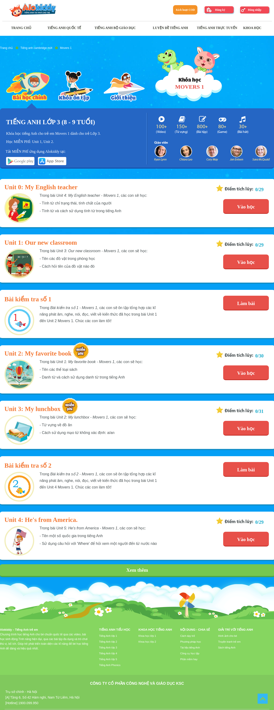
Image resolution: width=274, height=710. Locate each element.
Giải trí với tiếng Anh (235, 629)
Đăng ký (220, 9)
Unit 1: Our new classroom (40, 242)
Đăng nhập (254, 9)
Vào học (246, 207)
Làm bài (246, 303)
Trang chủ (6, 48)
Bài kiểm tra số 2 (28, 465)
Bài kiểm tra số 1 (28, 299)
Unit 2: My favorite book (37, 353)
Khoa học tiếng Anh (155, 629)
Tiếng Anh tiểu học (114, 629)
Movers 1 (65, 48)
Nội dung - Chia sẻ (195, 629)
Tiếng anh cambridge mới (36, 48)
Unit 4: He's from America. (41, 519)
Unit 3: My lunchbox (32, 408)
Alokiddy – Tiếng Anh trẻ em (19, 629)
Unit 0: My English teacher (41, 187)
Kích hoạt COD (185, 9)
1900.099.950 (28, 703)
